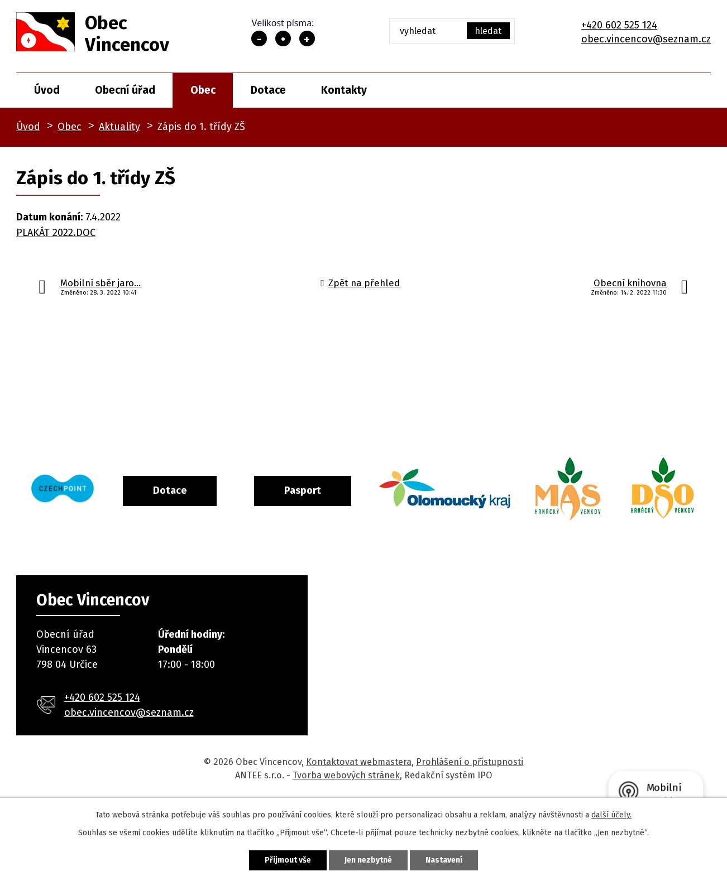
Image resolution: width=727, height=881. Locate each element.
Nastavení (443, 860)
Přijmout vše (288, 860)
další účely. (611, 815)
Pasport (348, 490)
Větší (307, 38)
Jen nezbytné (368, 860)
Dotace (268, 90)
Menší (259, 38)
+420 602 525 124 (619, 25)
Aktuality (119, 127)
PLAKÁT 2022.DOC (55, 233)
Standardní (283, 38)
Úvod (47, 90)
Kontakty (344, 90)
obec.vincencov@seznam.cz (646, 39)
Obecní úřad (125, 90)
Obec (203, 90)
